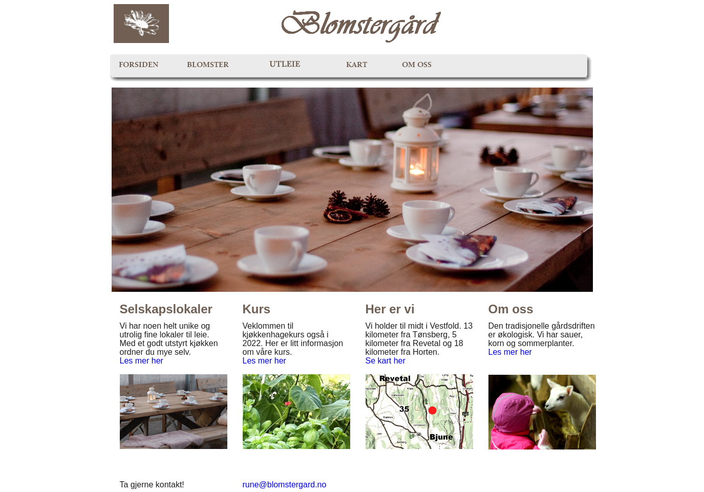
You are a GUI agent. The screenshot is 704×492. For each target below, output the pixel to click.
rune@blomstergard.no (285, 484)
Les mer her (141, 360)
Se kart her (386, 360)
